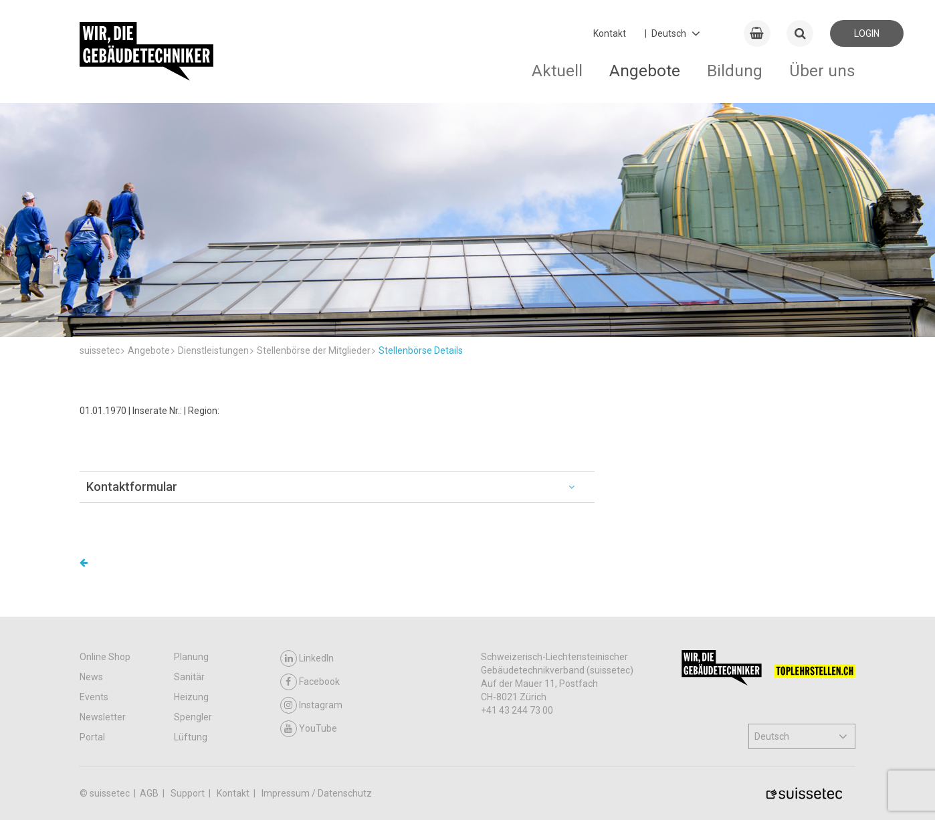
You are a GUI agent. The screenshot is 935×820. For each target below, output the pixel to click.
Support (189, 793)
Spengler (193, 717)
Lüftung (190, 737)
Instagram (311, 705)
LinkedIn (307, 658)
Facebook (310, 682)
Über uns (822, 70)
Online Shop (105, 656)
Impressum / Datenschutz (317, 793)
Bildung (734, 70)
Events (94, 697)
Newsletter (103, 717)
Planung (191, 656)
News (91, 677)
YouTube (308, 728)
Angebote (644, 70)
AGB (150, 793)
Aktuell (557, 70)
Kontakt (609, 33)
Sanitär (189, 677)
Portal (92, 737)
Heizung (191, 697)
